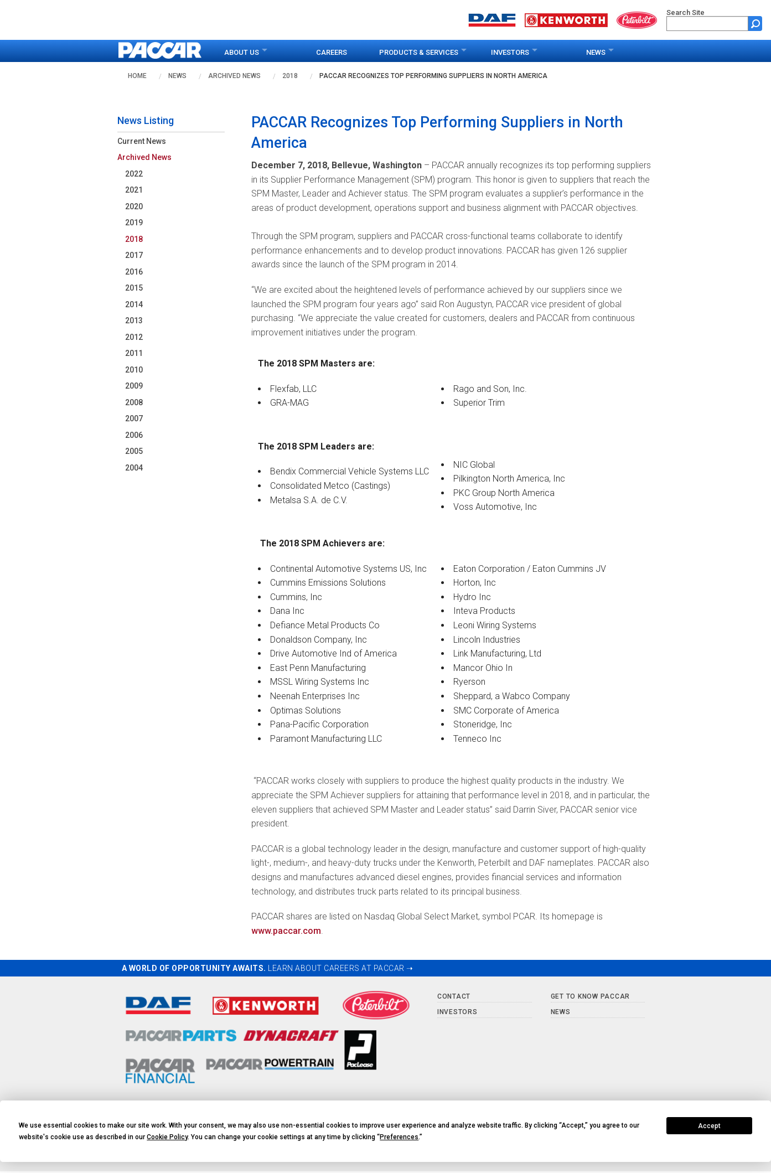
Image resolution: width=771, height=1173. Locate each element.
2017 (134, 255)
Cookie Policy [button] (167, 1137)
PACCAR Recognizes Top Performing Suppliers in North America (433, 76)
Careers (331, 52)
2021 (134, 189)
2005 (134, 451)
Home (137, 76)
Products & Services (418, 52)
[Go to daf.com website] (492, 19)
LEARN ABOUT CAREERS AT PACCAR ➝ (340, 968)
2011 (134, 353)
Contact (453, 996)
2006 (134, 435)
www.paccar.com (286, 931)
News (596, 52)
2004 (134, 467)
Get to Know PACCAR (590, 996)
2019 (134, 222)
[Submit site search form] (755, 23)
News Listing (145, 120)
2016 (134, 271)
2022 (134, 173)
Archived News (234, 76)
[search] (707, 23)
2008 (134, 402)
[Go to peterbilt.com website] (637, 19)
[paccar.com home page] (160, 51)
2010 (134, 369)
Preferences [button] (399, 1137)
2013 (134, 320)
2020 (134, 206)
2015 (134, 287)
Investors (510, 52)
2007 (134, 418)
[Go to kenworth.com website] (566, 19)
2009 (134, 385)
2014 (134, 304)
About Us (241, 52)
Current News (141, 141)
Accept (709, 1126)
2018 (290, 76)
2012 (134, 337)
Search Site (685, 12)
